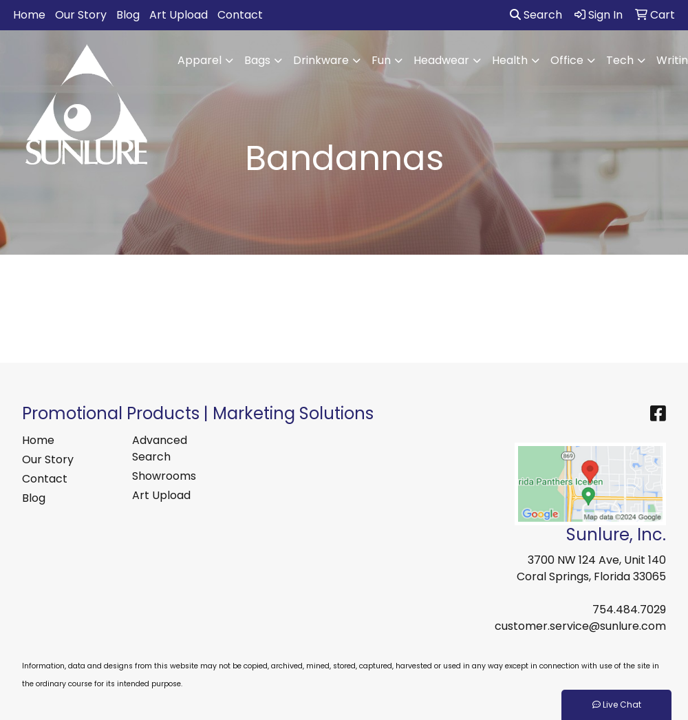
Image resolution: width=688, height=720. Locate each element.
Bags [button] (257, 60)
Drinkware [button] (321, 60)
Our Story (81, 15)
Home (29, 15)
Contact (240, 15)
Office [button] (566, 60)
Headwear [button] (441, 60)
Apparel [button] (200, 60)
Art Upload (178, 15)
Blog (128, 15)
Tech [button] (620, 60)
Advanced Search (159, 448)
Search (536, 15)
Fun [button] (381, 60)
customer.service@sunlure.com (580, 626)
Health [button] (510, 60)
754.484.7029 (629, 609)
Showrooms (164, 476)
